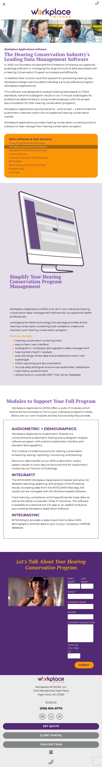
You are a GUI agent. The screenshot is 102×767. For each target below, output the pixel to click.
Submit (84, 665)
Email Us (51, 702)
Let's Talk (14, 172)
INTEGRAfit (15, 161)
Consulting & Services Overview (27, 143)
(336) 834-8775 (51, 708)
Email (71, 592)
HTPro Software (18, 154)
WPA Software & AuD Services (30, 139)
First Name (71, 580)
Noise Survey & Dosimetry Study (27, 165)
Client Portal (51, 735)
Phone (72, 612)
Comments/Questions (81, 622)
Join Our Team (51, 744)
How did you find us (73, 648)
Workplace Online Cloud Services (28, 150)
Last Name (85, 580)
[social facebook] (42, 716)
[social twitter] (60, 716)
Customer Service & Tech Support (28, 157)
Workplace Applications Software (28, 146)
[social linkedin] (51, 716)
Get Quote (51, 726)
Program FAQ (16, 168)
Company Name (77, 602)
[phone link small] (97, 3)
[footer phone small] (51, 762)
